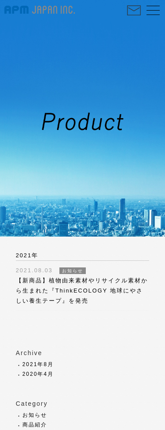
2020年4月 (38, 374)
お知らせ (34, 415)
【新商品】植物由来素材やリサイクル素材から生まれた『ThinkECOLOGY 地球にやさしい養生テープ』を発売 (82, 290)
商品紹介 (34, 425)
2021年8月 (38, 364)
